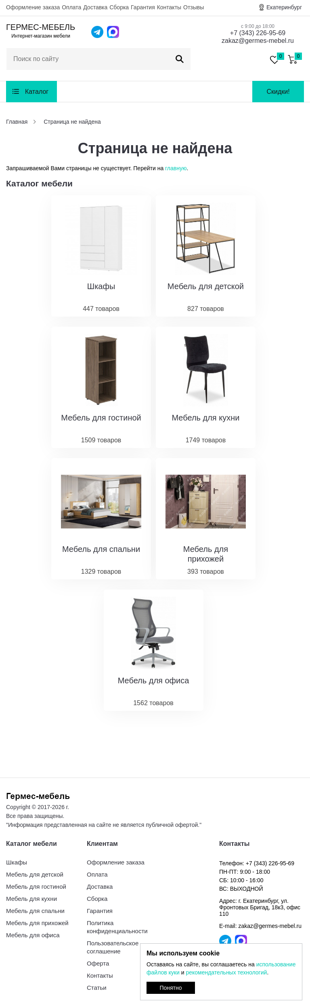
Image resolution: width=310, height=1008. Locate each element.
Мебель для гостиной (36, 886)
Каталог (36, 91)
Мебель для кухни (31, 898)
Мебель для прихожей (37, 922)
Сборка (119, 7)
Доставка (95, 7)
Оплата (71, 7)
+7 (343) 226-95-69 (257, 33)
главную (175, 168)
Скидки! (277, 91)
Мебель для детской (34, 874)
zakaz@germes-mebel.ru (258, 40)
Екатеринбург (284, 7)
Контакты (169, 7)
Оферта (98, 963)
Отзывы (193, 7)
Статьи (97, 987)
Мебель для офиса (33, 935)
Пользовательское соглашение (112, 947)
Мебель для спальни (35, 910)
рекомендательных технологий (226, 972)
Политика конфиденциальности (117, 926)
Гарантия (143, 7)
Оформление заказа (33, 7)
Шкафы (16, 862)
